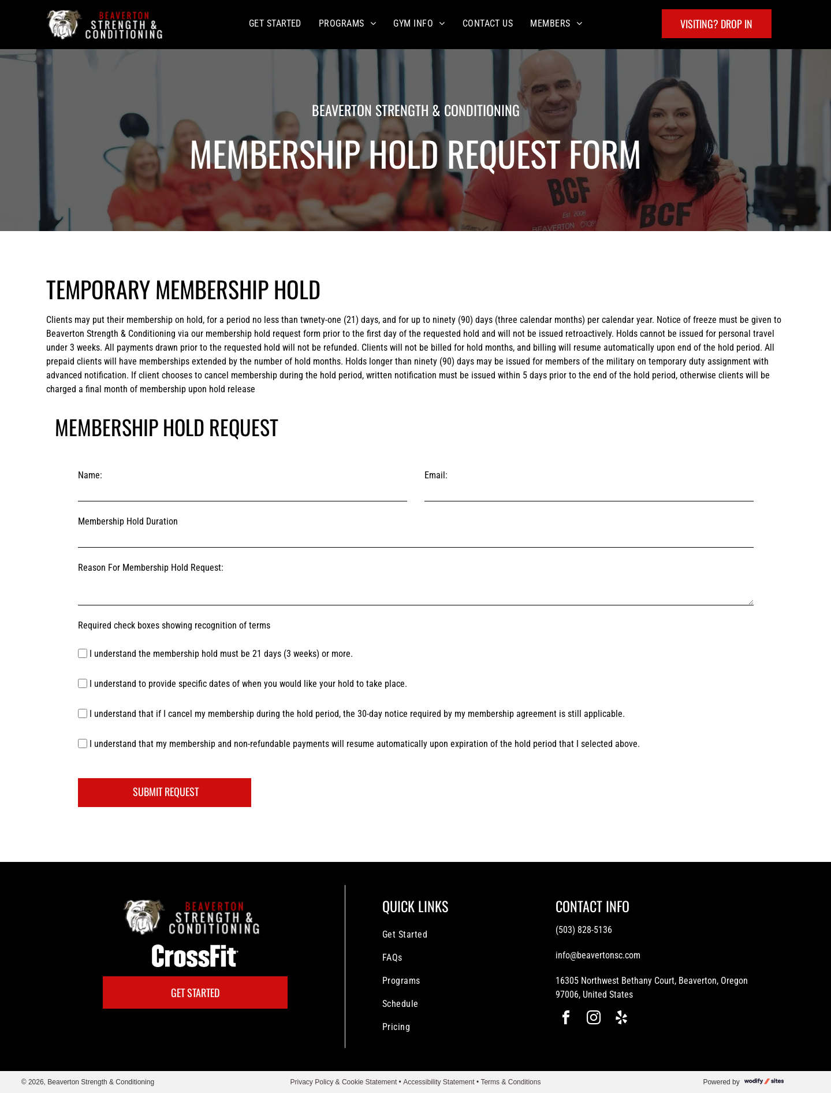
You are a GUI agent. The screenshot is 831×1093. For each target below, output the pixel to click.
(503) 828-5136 (584, 929)
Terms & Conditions (510, 1082)
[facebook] (566, 1019)
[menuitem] (275, 23)
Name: (90, 475)
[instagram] (593, 1019)
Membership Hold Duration (128, 521)
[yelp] (621, 1019)
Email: (436, 475)
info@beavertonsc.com (598, 955)
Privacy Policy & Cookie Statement (343, 1082)
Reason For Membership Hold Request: (150, 567)
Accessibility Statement (438, 1082)
